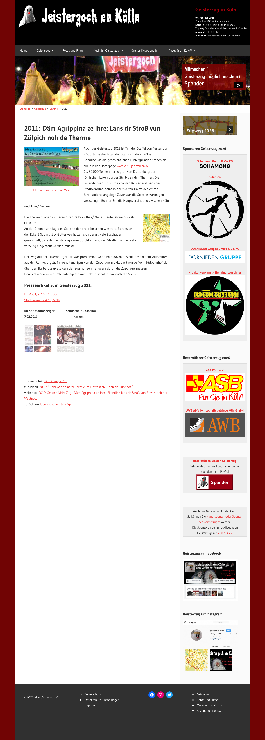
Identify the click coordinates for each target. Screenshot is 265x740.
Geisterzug (46, 50)
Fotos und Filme (72, 50)
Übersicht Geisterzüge (56, 404)
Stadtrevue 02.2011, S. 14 (42, 300)
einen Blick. (225, 533)
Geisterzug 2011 (55, 381)
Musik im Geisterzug (108, 50)
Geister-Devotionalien (145, 50)
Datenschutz (93, 694)
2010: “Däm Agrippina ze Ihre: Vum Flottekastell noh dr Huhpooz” (86, 387)
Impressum (92, 705)
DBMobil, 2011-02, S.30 (40, 294)
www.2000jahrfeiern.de (133, 166)
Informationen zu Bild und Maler (52, 190)
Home (23, 50)
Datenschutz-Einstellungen (102, 700)
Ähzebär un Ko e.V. (182, 50)
